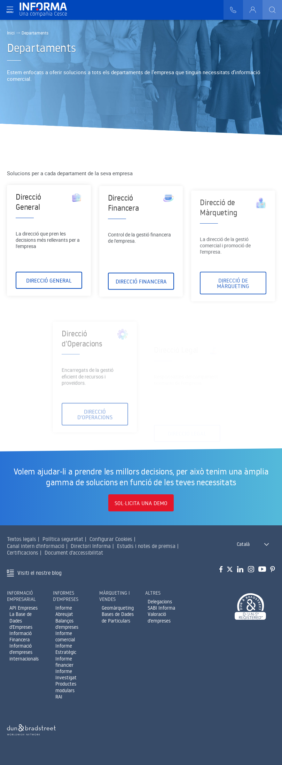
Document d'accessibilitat (74, 552)
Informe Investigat (66, 674)
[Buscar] (272, 10)
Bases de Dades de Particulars (118, 617)
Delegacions (160, 601)
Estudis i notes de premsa (146, 546)
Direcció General (49, 283)
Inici (11, 33)
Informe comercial (65, 636)
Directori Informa (91, 546)
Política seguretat (62, 539)
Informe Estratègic (65, 649)
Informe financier (64, 662)
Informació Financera (20, 636)
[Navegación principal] (9, 10)
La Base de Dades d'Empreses (20, 620)
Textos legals (21, 539)
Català (243, 544)
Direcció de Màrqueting (233, 305)
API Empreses (23, 608)
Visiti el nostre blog (39, 573)
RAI (58, 697)
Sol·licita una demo (141, 503)
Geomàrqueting (118, 608)
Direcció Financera (141, 290)
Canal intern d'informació (35, 546)
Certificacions (22, 552)
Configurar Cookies (110, 539)
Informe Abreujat (64, 611)
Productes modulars (65, 687)
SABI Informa (161, 608)
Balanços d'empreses (66, 624)
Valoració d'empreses (159, 617)
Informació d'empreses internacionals (24, 652)
